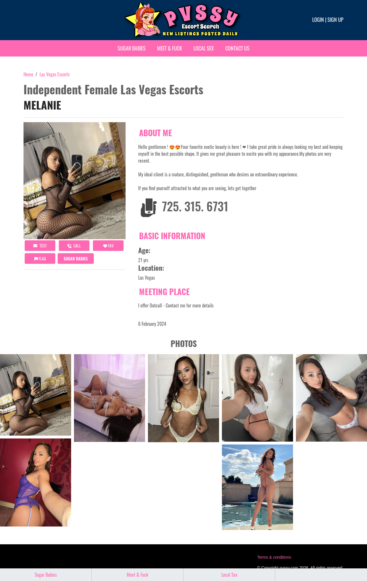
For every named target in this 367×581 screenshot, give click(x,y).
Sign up (335, 19)
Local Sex (204, 48)
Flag (40, 259)
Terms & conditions (274, 557)
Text (40, 246)
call (74, 246)
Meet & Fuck (169, 48)
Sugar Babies (132, 48)
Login (318, 19)
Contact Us (237, 48)
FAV (108, 246)
